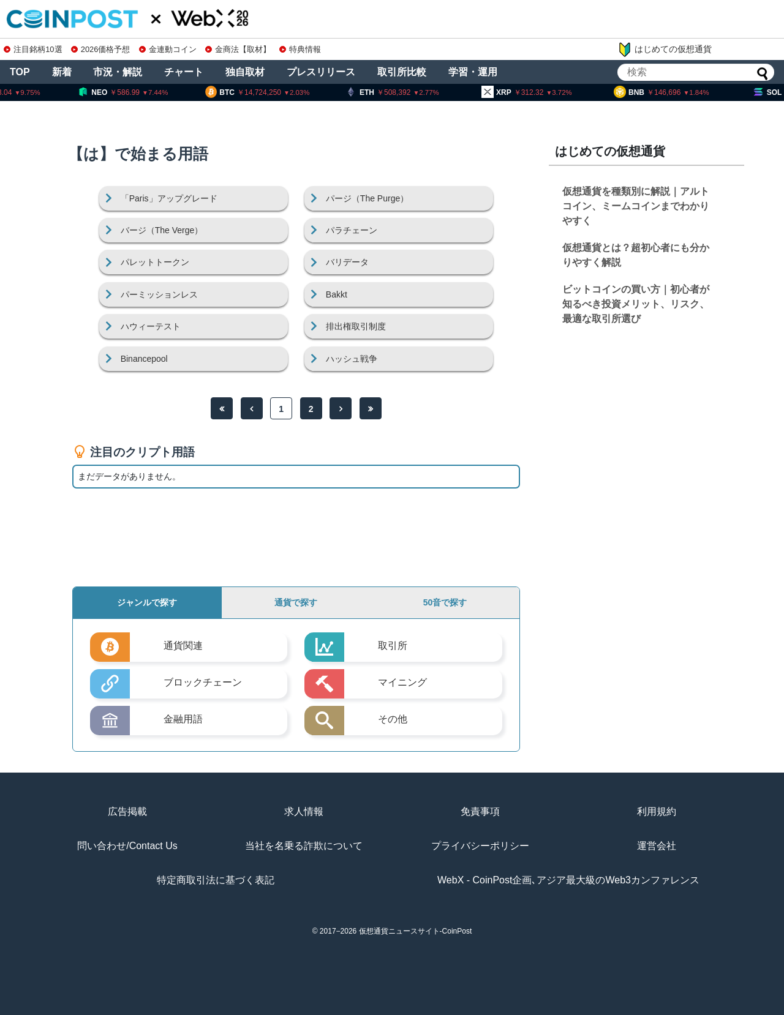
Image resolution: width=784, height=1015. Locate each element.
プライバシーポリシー (480, 846)
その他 (392, 719)
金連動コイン (168, 49)
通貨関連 (183, 645)
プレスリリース (321, 72)
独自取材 (245, 72)
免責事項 (480, 811)
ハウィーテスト (151, 326)
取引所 (392, 645)
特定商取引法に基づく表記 (215, 880)
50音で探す (445, 602)
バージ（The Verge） (162, 230)
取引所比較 (401, 72)
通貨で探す (295, 602)
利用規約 (656, 811)
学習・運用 (472, 72)
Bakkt (336, 294)
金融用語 (183, 719)
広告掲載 (127, 811)
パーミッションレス (159, 294)
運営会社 (656, 846)
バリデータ (347, 262)
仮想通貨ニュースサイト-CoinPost (415, 931)
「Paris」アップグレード (169, 198)
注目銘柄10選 (33, 49)
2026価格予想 (100, 49)
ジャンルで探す (147, 602)
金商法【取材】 (238, 49)
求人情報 (303, 811)
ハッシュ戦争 (351, 359)
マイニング (402, 682)
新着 (62, 72)
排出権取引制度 (356, 326)
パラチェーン (351, 230)
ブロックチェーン (203, 682)
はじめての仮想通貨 (664, 49)
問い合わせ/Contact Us (127, 846)
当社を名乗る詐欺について (304, 846)
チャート (183, 72)
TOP (20, 72)
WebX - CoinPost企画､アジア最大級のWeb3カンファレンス (568, 880)
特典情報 (300, 49)
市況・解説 (117, 72)
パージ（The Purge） (367, 198)
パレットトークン (155, 262)
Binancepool (144, 359)
